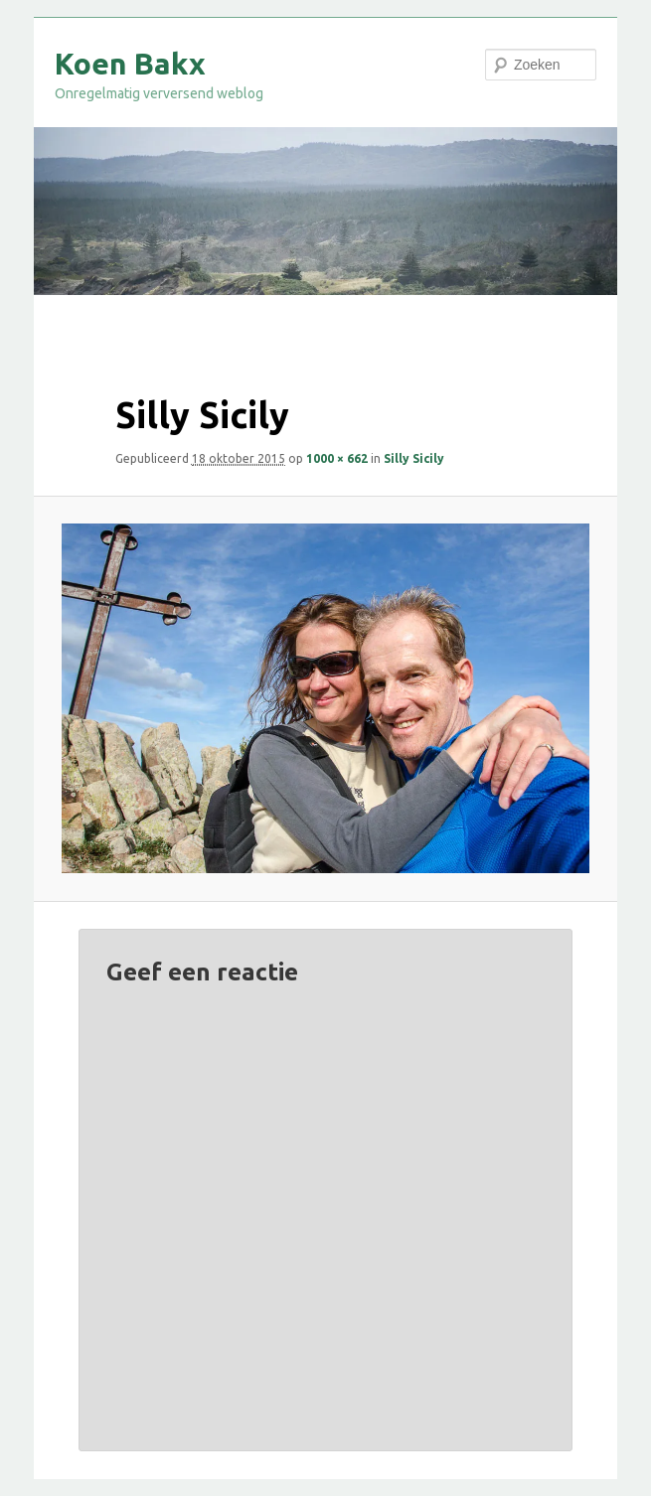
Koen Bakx (130, 63)
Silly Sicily (414, 458)
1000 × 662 (337, 458)
